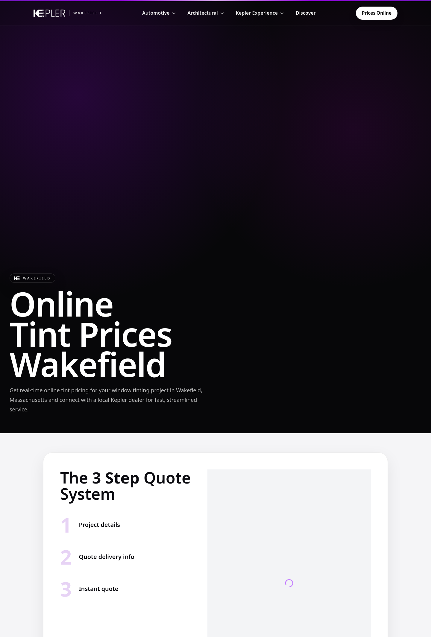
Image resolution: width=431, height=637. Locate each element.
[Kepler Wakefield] (68, 13)
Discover (306, 13)
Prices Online (376, 13)
